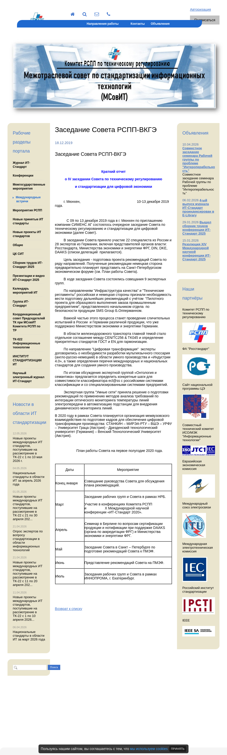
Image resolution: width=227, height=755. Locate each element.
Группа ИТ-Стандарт (21, 303)
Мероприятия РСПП (27, 210)
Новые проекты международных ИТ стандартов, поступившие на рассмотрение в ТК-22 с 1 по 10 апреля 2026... (27, 608)
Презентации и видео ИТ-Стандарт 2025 (28, 278)
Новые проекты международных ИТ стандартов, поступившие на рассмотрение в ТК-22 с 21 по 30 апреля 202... (27, 508)
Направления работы (102, 24)
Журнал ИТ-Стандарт (21, 165)
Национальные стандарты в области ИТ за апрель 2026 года (28, 478)
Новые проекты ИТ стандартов (27, 234)
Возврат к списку (68, 609)
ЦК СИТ (18, 254)
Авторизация (200, 10)
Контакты (137, 24)
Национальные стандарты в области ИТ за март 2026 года (29, 635)
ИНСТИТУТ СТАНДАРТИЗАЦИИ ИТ (27, 360)
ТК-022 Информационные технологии (26, 343)
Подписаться (204, 20)
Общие (18, 245)
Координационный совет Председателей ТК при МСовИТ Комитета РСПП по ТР (29, 322)
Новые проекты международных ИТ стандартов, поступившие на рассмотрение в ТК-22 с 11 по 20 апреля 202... (27, 573)
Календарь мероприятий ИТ (25, 290)
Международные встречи (28, 199)
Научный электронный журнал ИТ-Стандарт (28, 377)
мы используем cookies (149, 749)
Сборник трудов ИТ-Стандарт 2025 (28, 265)
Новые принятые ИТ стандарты (28, 221)
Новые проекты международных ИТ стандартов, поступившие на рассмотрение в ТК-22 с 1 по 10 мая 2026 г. (27, 449)
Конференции (23, 175)
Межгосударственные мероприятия (29, 186)
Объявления (160, 24)
